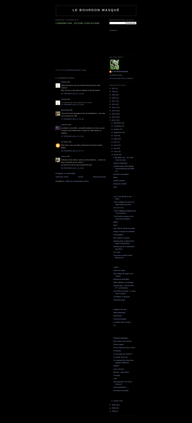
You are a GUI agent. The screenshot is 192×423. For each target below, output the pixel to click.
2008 (114, 411)
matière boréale (118, 181)
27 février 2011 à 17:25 (72, 136)
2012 (114, 117)
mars (116, 151)
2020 (114, 91)
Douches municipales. (121, 174)
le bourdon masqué (96, 10)
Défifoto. (116, 366)
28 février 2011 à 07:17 (72, 151)
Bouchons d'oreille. (120, 184)
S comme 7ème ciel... (121, 357)
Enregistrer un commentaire (65, 173)
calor (115, 378)
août (115, 136)
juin (115, 142)
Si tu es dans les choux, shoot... (124, 348)
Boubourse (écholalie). (121, 279)
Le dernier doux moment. (122, 322)
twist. (115, 187)
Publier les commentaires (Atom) (77, 181)
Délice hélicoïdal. (119, 313)
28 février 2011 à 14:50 (72, 168)
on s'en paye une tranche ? (122, 354)
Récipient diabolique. (120, 338)
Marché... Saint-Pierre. (121, 372)
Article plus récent (62, 177)
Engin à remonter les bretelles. (124, 231)
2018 (114, 98)
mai (115, 145)
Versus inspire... (119, 344)
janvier (116, 401)
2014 (114, 111)
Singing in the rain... (120, 309)
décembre (117, 123)
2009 (114, 408)
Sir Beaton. (117, 351)
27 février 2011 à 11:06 (72, 94)
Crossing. (116, 375)
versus (63, 156)
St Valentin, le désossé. (121, 297)
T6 (114, 325)
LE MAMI (64, 142)
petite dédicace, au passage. (123, 282)
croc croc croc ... (119, 208)
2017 (114, 101)
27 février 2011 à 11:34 (72, 119)
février (116, 155)
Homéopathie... (118, 235)
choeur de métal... (119, 270)
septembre (118, 132)
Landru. (116, 267)
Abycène (64, 125)
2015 (114, 107)
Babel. (115, 222)
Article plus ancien (99, 177)
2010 (114, 405)
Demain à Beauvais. (120, 163)
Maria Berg (65, 110)
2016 (114, 104)
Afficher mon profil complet (121, 78)
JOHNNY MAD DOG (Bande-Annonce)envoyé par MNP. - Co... (124, 168)
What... (115, 177)
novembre (117, 126)
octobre (117, 129)
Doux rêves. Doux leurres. (122, 341)
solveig (63, 82)
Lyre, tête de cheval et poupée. (124, 228)
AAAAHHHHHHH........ (121, 387)
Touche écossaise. (119, 319)
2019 (114, 95)
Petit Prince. (117, 316)
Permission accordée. (121, 390)
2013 (114, 114)
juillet (116, 139)
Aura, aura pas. (118, 369)
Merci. (115, 225)
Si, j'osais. (116, 252)
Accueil (80, 177)
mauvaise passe (119, 300)
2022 (114, 88)
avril (115, 148)
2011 (114, 120)
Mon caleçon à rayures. (121, 238)
